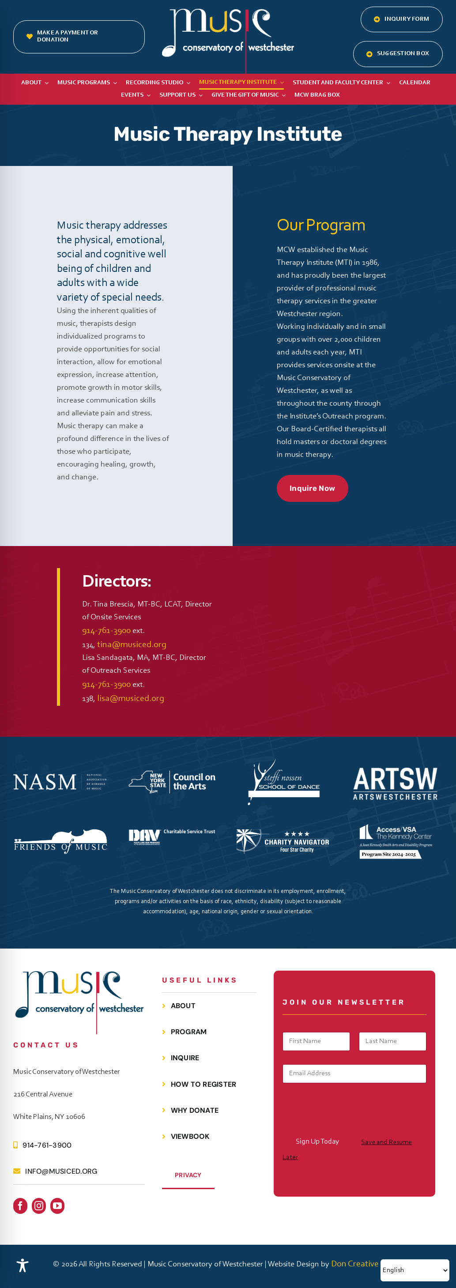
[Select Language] (415, 1270)
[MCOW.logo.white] (228, 13)
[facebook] (20, 1206)
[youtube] (57, 1206)
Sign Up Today (317, 1141)
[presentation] (350, 1127)
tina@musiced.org (131, 644)
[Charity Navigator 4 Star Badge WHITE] (284, 833)
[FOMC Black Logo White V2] (60, 833)
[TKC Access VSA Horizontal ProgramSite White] (395, 818)
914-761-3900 (106, 630)
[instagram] (39, 1206)
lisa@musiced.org (130, 698)
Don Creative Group (367, 1264)
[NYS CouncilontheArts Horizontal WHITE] (172, 771)
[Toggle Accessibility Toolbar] (22, 1265)
